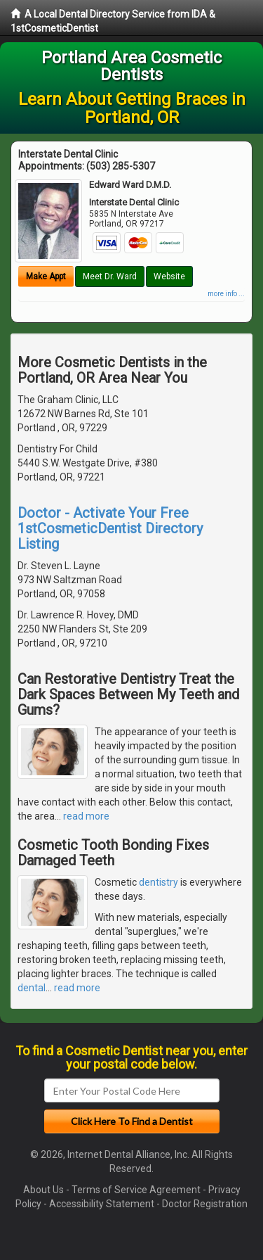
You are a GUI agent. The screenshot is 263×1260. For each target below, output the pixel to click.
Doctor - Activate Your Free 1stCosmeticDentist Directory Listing (110, 528)
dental (32, 987)
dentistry (158, 882)
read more (86, 816)
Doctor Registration (205, 1203)
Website (169, 276)
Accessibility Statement (101, 1203)
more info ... (226, 294)
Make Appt (46, 276)
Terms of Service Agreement (136, 1189)
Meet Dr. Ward (110, 276)
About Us (43, 1189)
